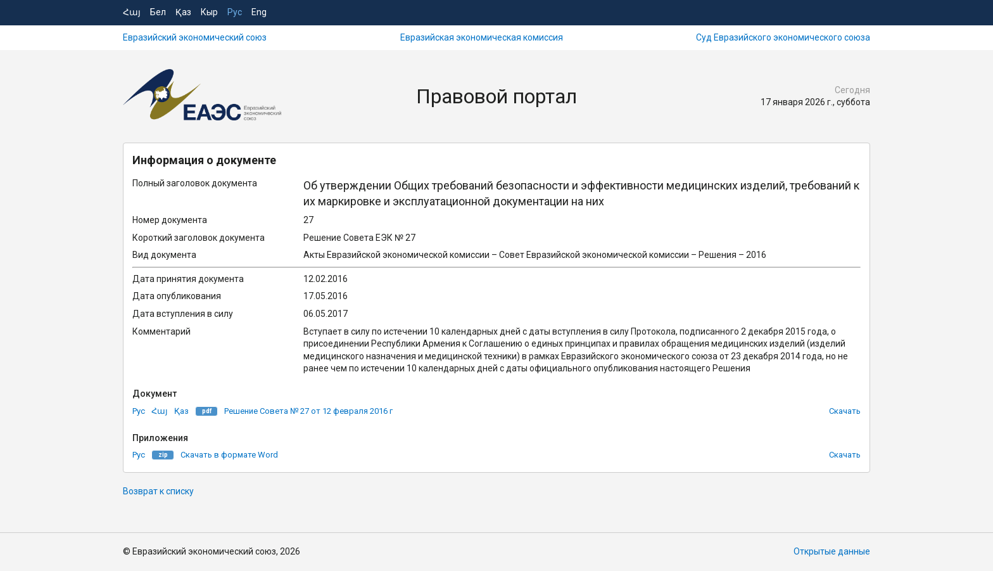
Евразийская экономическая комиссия (481, 37)
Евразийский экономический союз (195, 37)
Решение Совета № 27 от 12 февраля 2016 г (308, 411)
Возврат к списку (158, 491)
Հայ (132, 12)
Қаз (183, 12)
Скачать (845, 411)
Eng (259, 12)
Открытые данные (832, 551)
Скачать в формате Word (229, 454)
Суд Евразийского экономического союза (783, 37)
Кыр (209, 12)
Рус (234, 12)
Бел (158, 12)
